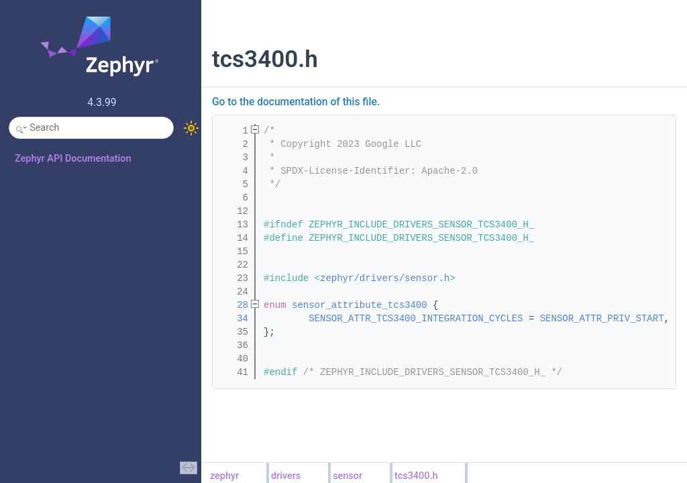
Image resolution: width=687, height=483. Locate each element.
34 (234, 318)
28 (234, 305)
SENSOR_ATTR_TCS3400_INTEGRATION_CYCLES (416, 318)
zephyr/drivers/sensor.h (385, 278)
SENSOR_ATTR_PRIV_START (602, 318)
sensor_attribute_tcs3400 (359, 305)
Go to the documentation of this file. (296, 102)
